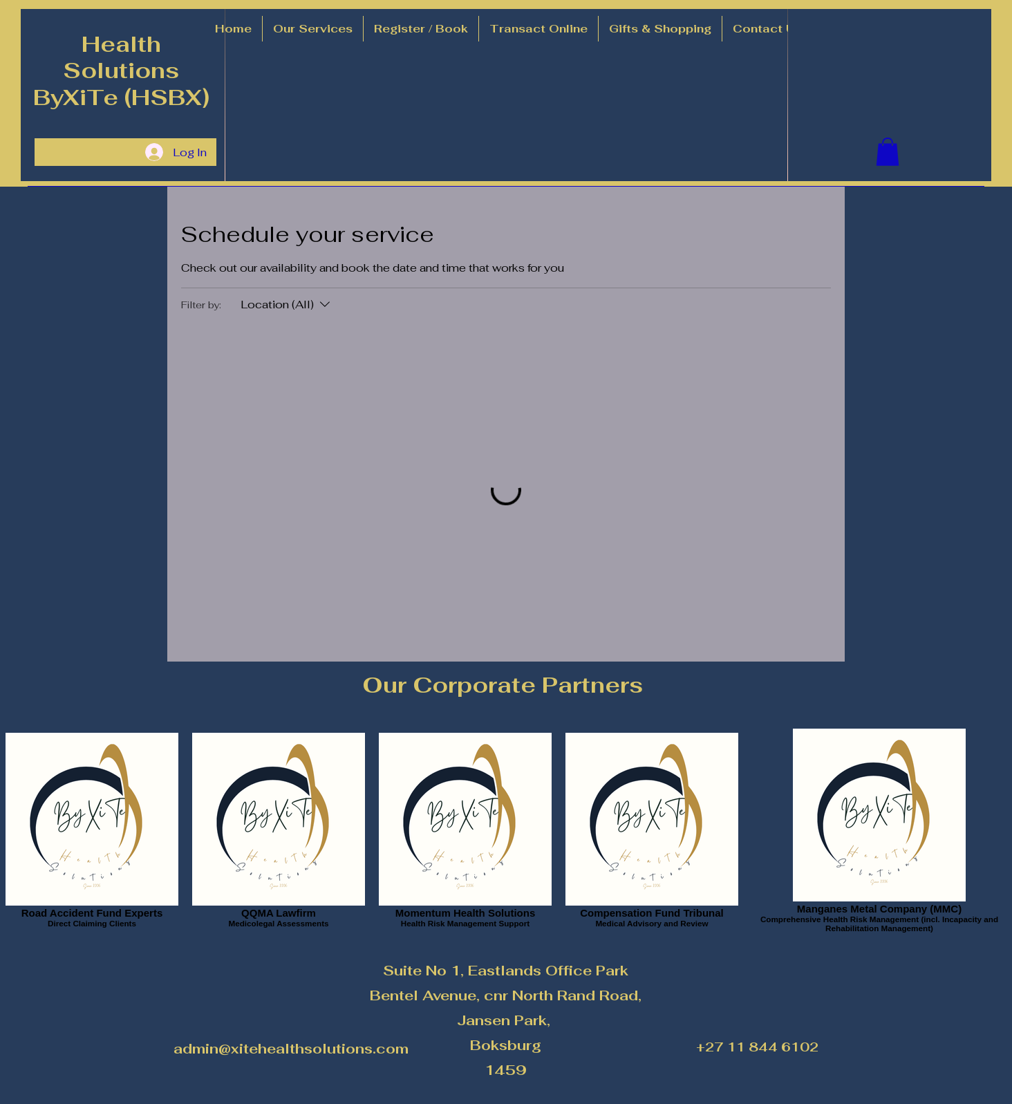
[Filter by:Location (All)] (287, 305)
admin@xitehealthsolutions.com (291, 1049)
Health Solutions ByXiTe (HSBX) (121, 70)
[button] (313, 28)
